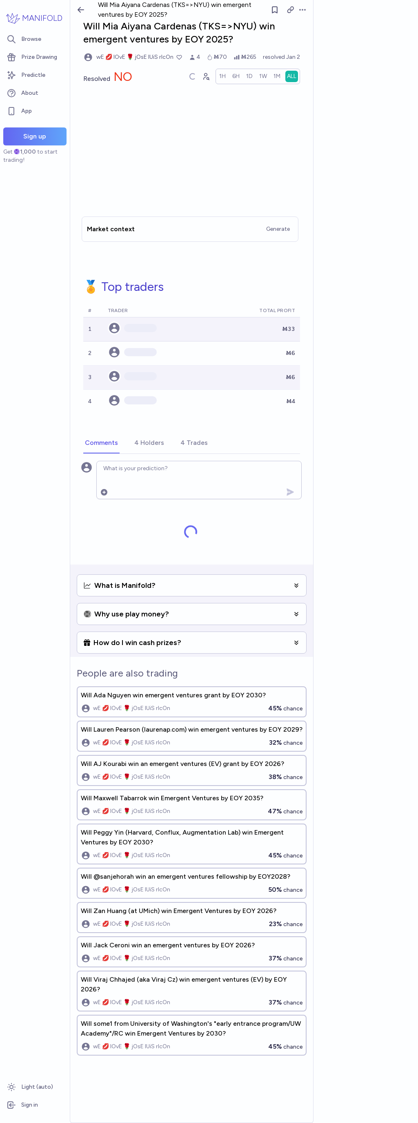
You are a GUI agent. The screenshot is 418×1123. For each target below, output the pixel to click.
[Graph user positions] (206, 76)
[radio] (222, 76)
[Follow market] (275, 9)
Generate (278, 228)
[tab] (101, 443)
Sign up (34, 136)
